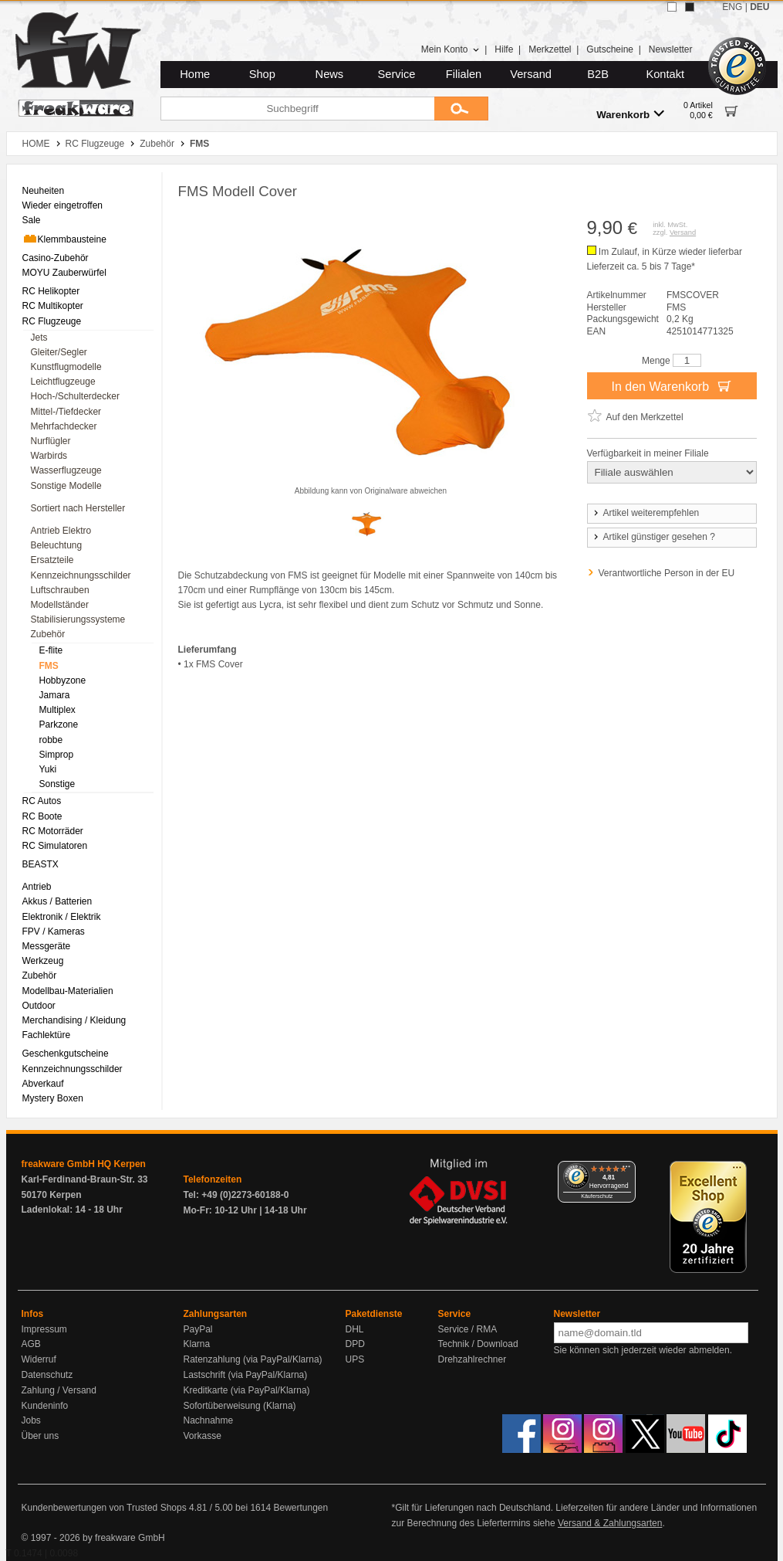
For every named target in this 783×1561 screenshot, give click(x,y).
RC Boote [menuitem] (42, 816)
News (330, 74)
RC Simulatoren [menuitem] (55, 845)
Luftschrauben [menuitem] (60, 590)
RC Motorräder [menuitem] (52, 831)
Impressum (44, 1329)
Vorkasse (202, 1435)
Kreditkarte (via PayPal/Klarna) (247, 1390)
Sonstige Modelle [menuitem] (66, 485)
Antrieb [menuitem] (37, 886)
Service (397, 74)
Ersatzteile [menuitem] (52, 560)
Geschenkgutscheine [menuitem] (65, 1053)
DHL (355, 1329)
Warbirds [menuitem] (49, 455)
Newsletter (671, 49)
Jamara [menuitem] (54, 695)
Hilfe (503, 49)
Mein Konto (450, 49)
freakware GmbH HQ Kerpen (84, 1164)
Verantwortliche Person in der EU (667, 573)
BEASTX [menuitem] (40, 864)
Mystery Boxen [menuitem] (52, 1098)
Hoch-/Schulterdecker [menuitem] (75, 396)
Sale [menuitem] (31, 220)
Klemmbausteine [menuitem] (64, 238)
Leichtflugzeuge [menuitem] (63, 381)
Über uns (40, 1435)
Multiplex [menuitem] (57, 709)
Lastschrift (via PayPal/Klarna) (246, 1374)
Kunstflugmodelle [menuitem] (66, 366)
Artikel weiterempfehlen (646, 512)
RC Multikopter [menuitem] (52, 305)
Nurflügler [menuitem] (51, 441)
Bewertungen (300, 1507)
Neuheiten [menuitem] (43, 190)
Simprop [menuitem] (56, 754)
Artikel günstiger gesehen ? (653, 536)
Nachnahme (209, 1420)
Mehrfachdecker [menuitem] (64, 426)
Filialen (463, 74)
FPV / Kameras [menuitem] (53, 931)
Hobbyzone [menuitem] (62, 680)
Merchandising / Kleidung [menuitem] (74, 1020)
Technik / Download (478, 1344)
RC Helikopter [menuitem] (51, 291)
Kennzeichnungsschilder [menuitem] (81, 575)
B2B (598, 74)
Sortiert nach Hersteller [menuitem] (78, 508)
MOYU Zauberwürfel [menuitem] (64, 272)
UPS (355, 1359)
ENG (732, 7)
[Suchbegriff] (297, 108)
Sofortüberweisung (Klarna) (240, 1405)
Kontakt (665, 74)
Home (195, 74)
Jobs (31, 1420)
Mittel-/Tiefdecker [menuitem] (66, 411)
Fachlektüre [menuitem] (46, 1035)
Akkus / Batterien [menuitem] (57, 901)
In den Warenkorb (671, 385)
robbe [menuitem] (51, 740)
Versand (531, 74)
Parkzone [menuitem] (59, 724)
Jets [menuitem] (39, 337)
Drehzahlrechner (472, 1359)
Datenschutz (47, 1374)
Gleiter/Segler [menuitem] (59, 352)
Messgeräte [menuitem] (46, 946)
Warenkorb (630, 113)
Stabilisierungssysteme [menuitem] (78, 619)
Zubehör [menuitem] (48, 634)
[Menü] (626, 1170)
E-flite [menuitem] (51, 650)
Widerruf (39, 1359)
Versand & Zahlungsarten (610, 1523)
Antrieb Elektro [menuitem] (61, 530)
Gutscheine (609, 49)
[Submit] (461, 108)
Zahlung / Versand (59, 1390)
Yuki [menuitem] (48, 769)
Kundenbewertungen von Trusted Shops (104, 1507)
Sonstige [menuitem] (57, 784)
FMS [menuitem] (49, 665)
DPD (355, 1344)
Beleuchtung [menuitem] (57, 545)
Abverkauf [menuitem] (43, 1083)
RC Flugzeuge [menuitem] (52, 321)
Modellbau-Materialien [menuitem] (67, 991)
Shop (262, 74)
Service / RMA (468, 1329)
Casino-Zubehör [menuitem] (55, 258)
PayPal (198, 1329)
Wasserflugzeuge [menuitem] (66, 470)
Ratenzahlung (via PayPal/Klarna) (253, 1359)
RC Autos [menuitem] (42, 801)
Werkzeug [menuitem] (43, 960)
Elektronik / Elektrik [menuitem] (61, 916)
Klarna (197, 1344)
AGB (31, 1344)
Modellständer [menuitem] (60, 604)
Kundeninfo (45, 1405)
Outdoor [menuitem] (39, 1005)
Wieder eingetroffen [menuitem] (62, 205)
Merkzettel (549, 49)
